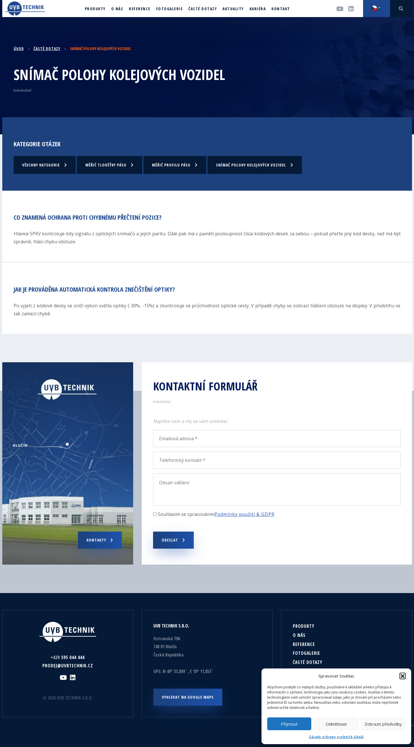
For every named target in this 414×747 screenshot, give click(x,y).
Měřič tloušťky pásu (109, 164)
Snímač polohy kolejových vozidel (254, 164)
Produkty (303, 626)
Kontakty (99, 539)
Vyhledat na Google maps (188, 696)
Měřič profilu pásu (175, 164)
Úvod (19, 48)
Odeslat (173, 539)
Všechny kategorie (44, 164)
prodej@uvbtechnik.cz (67, 665)
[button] (402, 676)
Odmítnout (336, 724)
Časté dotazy (47, 48)
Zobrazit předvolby (383, 724)
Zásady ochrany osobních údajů (336, 736)
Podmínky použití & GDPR (245, 514)
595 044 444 (68, 657)
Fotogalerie (307, 653)
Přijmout (289, 724)
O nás (299, 635)
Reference (304, 644)
